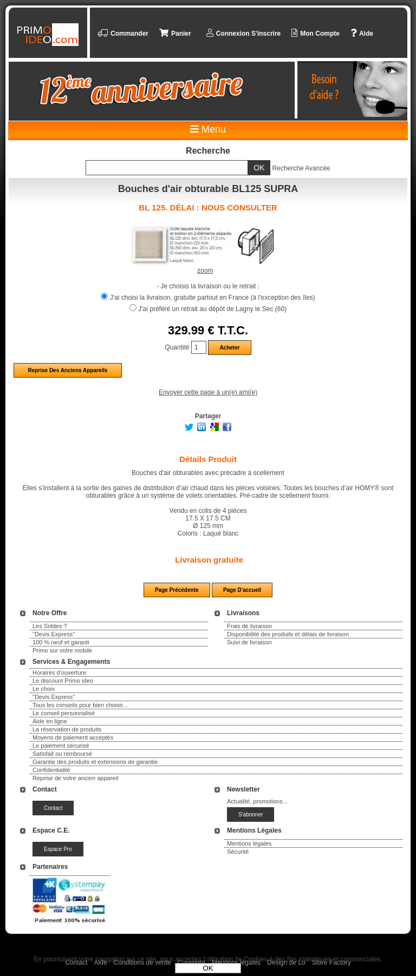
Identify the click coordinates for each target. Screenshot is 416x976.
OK (208, 968)
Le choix (43, 688)
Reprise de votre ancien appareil (75, 778)
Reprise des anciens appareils (67, 370)
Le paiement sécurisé (60, 745)
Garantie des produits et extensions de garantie (95, 762)
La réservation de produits (66, 729)
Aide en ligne (49, 721)
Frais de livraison (249, 626)
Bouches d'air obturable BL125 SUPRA (208, 188)
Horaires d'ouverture (59, 672)
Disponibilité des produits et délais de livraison (288, 634)
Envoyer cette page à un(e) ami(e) (208, 392)
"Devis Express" (53, 634)
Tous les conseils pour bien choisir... (79, 705)
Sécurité (238, 851)
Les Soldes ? (49, 626)
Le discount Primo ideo (62, 680)
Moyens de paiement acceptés (72, 737)
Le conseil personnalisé (63, 713)
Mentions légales (249, 843)
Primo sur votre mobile (62, 650)
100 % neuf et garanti (60, 642)
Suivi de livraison (249, 642)
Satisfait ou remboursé (62, 753)
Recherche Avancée (301, 168)
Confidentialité (51, 770)
